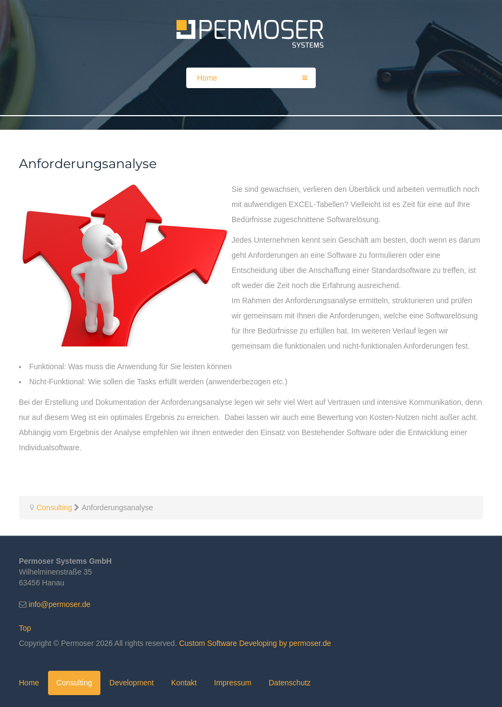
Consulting (74, 682)
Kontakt (183, 682)
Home (29, 682)
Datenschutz (290, 682)
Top (25, 628)
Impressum (233, 682)
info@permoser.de (60, 604)
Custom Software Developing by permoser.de (255, 643)
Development (132, 682)
